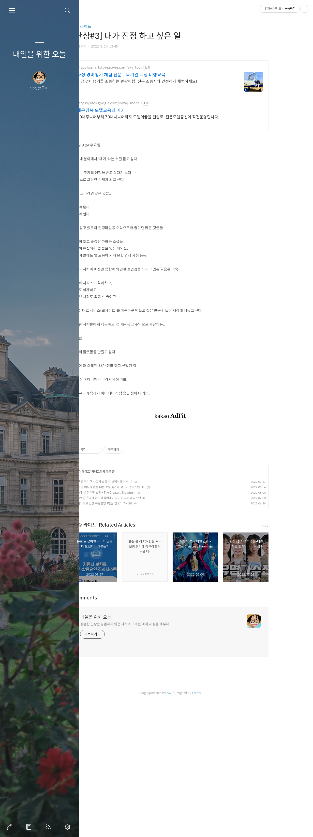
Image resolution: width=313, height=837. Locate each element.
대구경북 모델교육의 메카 (123, 110)
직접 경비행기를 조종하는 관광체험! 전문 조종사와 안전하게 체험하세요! (159, 81)
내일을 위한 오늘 (39, 54)
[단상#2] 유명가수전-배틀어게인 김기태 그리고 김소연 (130, 567)
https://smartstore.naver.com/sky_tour (131, 67)
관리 (69, 827)
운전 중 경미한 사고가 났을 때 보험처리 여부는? (126, 550)
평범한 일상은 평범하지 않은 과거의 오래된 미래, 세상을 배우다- (148, 693)
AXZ (191, 762)
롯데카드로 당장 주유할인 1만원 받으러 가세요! (125, 572)
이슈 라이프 (104, 26)
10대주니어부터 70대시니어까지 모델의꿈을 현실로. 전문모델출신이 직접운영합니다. (170, 117)
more (287, 595)
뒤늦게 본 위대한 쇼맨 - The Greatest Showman (127, 561)
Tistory (218, 762)
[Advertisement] (192, 466)
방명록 (30, 827)
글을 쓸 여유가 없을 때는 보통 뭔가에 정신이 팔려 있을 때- (132, 556)
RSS (49, 827)
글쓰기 (10, 827)
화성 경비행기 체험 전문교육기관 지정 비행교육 (143, 75)
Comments (106, 667)
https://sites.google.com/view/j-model (131, 103)
